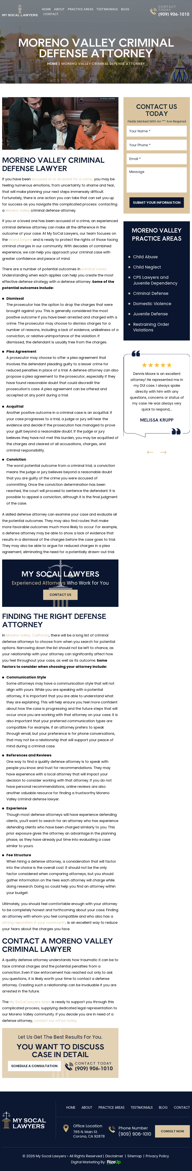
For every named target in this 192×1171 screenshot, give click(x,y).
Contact (51, 14)
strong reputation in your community (34, 922)
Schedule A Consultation (34, 1066)
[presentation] (150, 452)
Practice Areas (80, 9)
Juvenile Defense (150, 314)
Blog (125, 9)
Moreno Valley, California (27, 635)
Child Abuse (145, 257)
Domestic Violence (152, 304)
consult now (172, 1131)
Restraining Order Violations (151, 327)
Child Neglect (147, 267)
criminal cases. (94, 269)
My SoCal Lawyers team (30, 1001)
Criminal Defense (150, 294)
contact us (60, 594)
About (59, 9)
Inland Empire (20, 239)
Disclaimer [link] (114, 1156)
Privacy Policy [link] (157, 1156)
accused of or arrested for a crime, (62, 179)
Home (46, 9)
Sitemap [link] (134, 1156)
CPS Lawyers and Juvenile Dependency (155, 280)
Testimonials (107, 9)
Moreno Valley (17, 210)
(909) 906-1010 (173, 14)
